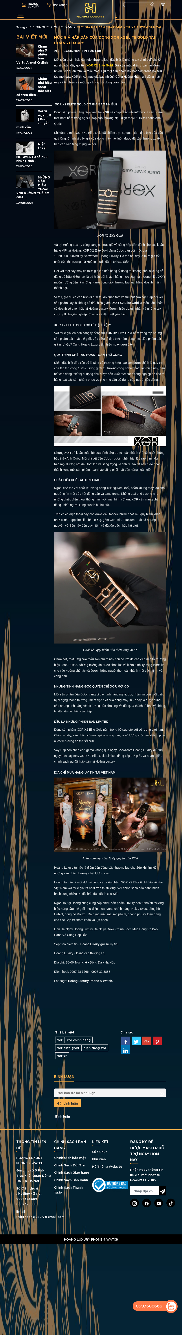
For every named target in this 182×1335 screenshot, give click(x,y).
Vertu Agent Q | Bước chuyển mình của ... (33, 119)
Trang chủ (23, 27)
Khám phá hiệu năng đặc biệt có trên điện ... (34, 87)
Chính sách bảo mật (70, 1157)
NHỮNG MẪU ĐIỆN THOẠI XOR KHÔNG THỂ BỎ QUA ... (33, 187)
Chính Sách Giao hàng (71, 1172)
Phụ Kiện (99, 1159)
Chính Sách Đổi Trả (69, 1165)
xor (60, 1040)
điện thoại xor (94, 1048)
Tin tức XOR (63, 27)
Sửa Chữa (100, 1151)
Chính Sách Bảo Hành (71, 1180)
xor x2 (62, 1056)
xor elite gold (68, 1048)
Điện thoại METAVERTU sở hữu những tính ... (32, 152)
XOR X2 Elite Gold (99, 65)
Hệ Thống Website (107, 1166)
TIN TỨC (42, 27)
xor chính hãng (79, 1040)
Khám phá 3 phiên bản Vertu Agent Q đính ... (33, 54)
